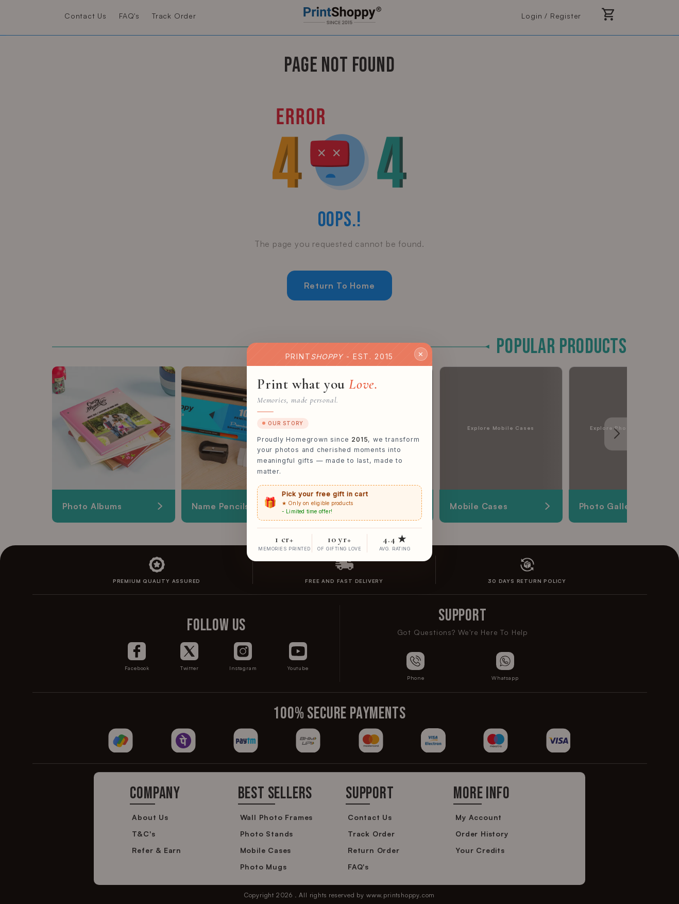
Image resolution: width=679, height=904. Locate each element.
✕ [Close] (421, 353)
